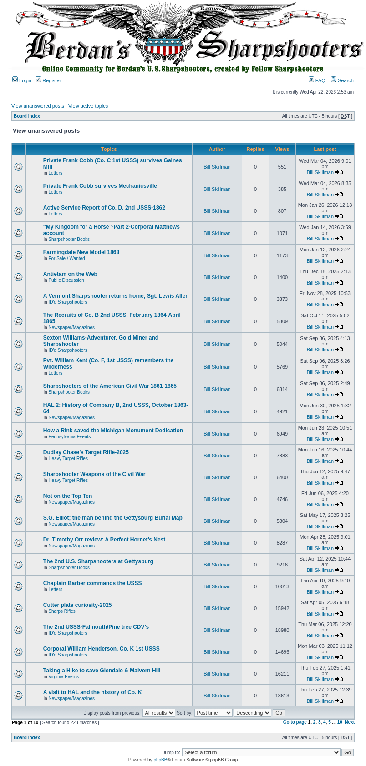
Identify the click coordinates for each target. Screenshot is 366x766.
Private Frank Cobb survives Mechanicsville (100, 186)
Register (48, 80)
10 (339, 722)
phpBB (160, 759)
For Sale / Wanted (66, 258)
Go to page (295, 722)
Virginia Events (63, 676)
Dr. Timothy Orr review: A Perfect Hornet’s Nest (104, 539)
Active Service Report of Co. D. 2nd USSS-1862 (104, 208)
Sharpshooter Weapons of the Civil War (94, 474)
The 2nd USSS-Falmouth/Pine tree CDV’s (96, 627)
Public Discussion (66, 280)
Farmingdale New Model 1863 (81, 252)
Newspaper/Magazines (71, 327)
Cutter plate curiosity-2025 (77, 605)
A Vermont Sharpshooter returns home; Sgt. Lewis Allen (116, 296)
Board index (27, 116)
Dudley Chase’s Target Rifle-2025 (86, 452)
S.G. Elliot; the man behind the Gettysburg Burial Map (113, 518)
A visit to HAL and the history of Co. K (92, 692)
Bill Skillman (216, 167)
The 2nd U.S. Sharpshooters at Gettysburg (98, 561)
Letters (55, 172)
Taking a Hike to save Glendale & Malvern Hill (102, 670)
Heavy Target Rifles (68, 458)
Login (21, 80)
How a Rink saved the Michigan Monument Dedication (113, 430)
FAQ (317, 80)
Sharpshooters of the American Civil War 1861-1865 (110, 386)
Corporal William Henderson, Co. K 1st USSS (101, 649)
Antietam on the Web (70, 274)
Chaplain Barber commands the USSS (92, 583)
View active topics (88, 106)
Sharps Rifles (61, 611)
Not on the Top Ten (67, 496)
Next (350, 722)
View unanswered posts (37, 106)
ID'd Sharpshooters (67, 302)
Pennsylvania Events (69, 436)
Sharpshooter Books (69, 239)
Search (342, 80)
